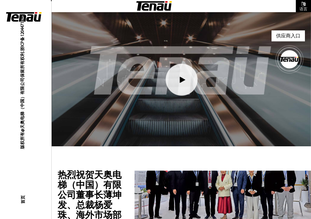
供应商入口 (288, 35)
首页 (22, 199)
